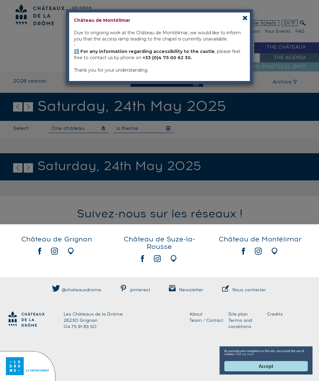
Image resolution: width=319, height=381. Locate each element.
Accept (266, 366)
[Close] (245, 17)
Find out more (240, 353)
